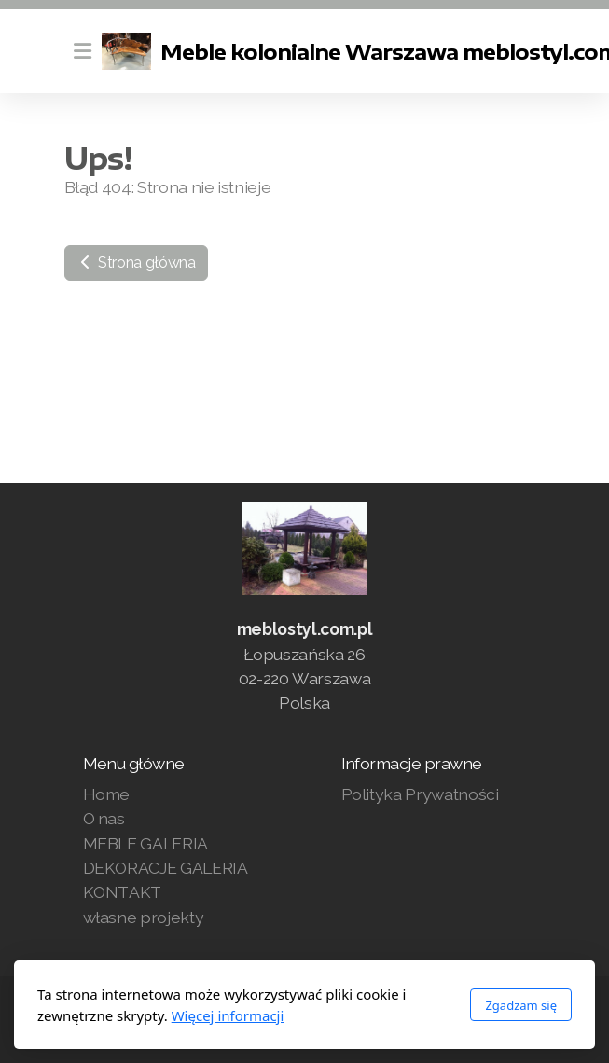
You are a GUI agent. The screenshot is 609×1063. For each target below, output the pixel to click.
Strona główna (136, 262)
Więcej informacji (228, 1015)
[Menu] (83, 51)
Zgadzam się (521, 1005)
